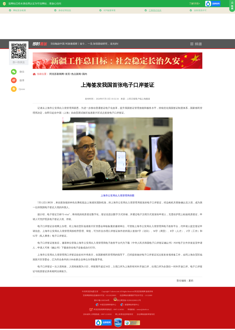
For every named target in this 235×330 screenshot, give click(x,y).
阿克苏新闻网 (56, 74)
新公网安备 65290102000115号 (127, 300)
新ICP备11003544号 (103, 300)
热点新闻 (76, 74)
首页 (67, 74)
